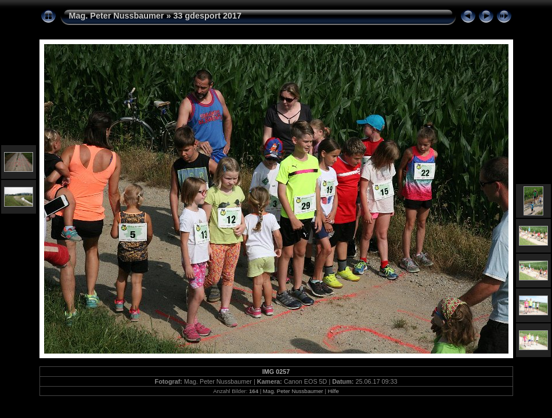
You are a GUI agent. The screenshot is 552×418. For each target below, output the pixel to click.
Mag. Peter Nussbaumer (116, 15)
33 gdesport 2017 (207, 15)
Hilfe (333, 391)
